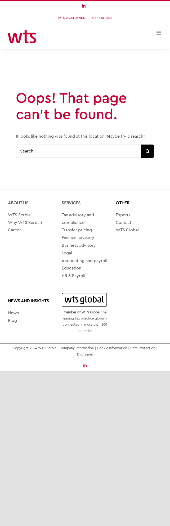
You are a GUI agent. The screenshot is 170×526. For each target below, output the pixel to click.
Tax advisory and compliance (78, 219)
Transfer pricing (77, 230)
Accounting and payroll (84, 261)
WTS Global (127, 230)
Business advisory (79, 245)
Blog (12, 320)
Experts (123, 215)
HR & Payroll (73, 276)
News (13, 313)
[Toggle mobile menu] (159, 32)
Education (71, 268)
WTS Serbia (19, 215)
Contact (123, 223)
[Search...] (78, 151)
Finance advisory (78, 238)
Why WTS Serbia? (25, 223)
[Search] (147, 151)
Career (14, 230)
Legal (67, 253)
